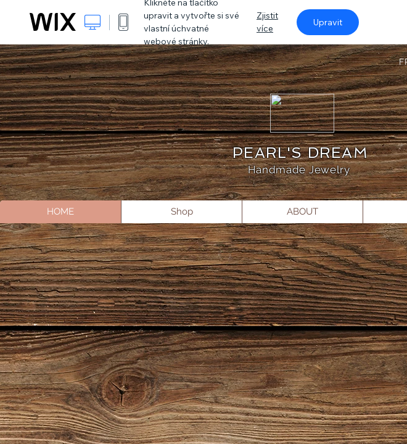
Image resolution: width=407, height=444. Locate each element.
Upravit (327, 22)
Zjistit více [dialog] (267, 22)
